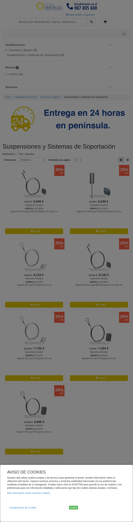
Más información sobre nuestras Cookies (28, 493)
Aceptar (73, 507)
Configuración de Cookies (22, 507)
